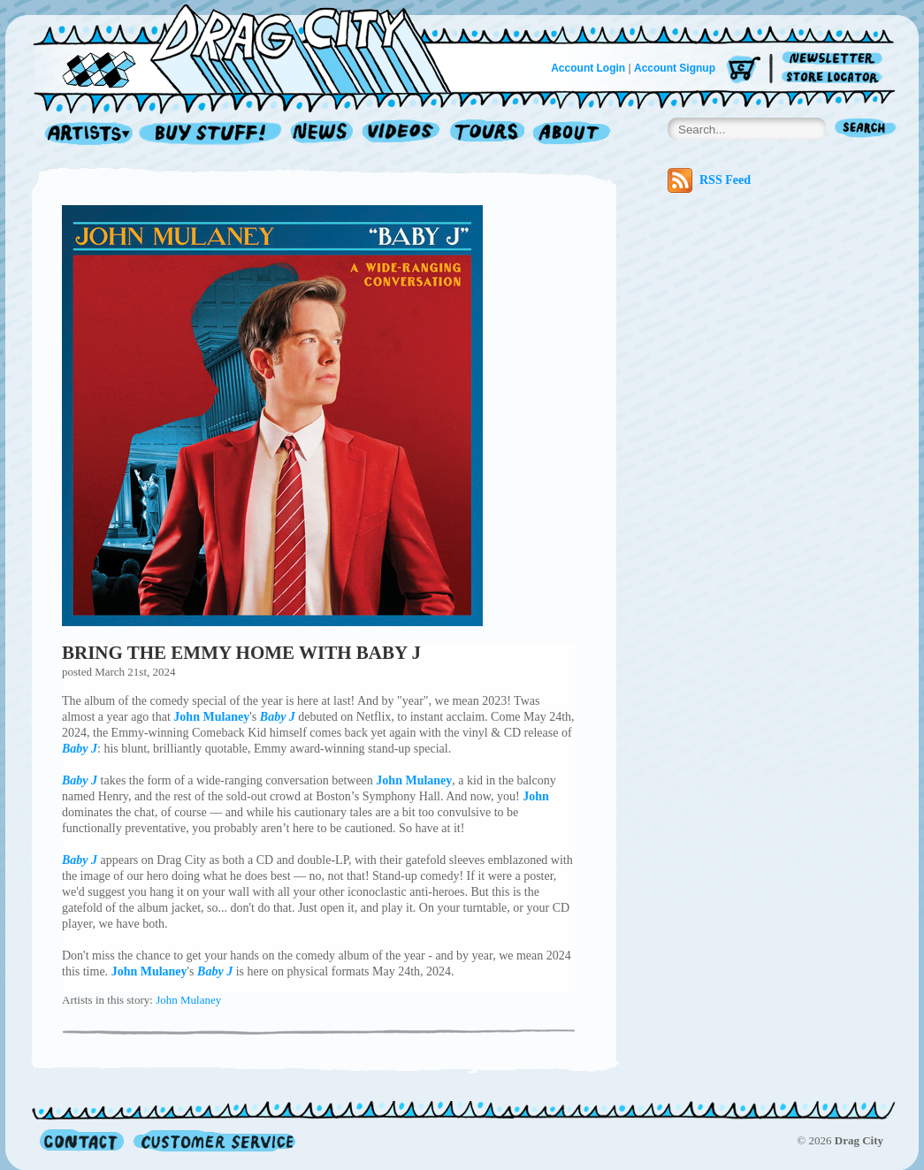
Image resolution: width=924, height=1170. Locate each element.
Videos (402, 134)
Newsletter (835, 59)
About (572, 134)
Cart (743, 70)
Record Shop (212, 134)
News (322, 134)
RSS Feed (709, 180)
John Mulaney (188, 999)
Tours (487, 134)
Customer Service (213, 1140)
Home (253, 48)
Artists (84, 134)
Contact (81, 1140)
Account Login (588, 68)
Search (865, 130)
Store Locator (835, 77)
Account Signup (674, 68)
